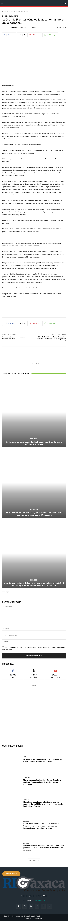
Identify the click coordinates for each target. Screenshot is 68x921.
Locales (33, 439)
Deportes (34, 509)
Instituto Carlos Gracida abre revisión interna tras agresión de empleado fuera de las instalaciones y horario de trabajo (43, 826)
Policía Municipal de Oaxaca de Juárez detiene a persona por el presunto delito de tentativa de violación (43, 848)
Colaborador (13, 27)
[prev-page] (3, 592)
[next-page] (7, 592)
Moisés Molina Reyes (21, 12)
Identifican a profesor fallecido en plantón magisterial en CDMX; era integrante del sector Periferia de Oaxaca (34, 584)
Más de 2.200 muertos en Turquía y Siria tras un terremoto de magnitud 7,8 (51, 338)
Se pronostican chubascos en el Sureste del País (14, 338)
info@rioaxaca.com (39, 900)
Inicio (4, 12)
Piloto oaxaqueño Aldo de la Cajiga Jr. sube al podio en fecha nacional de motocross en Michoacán (34, 513)
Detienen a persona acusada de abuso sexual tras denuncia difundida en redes (34, 443)
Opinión (10, 12)
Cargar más (34, 860)
